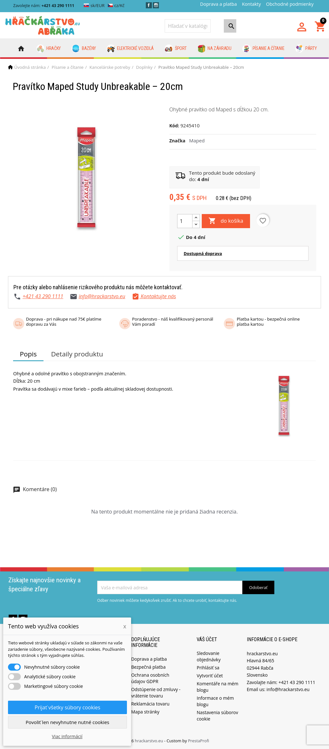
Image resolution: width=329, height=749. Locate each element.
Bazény (84, 48)
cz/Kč (116, 5)
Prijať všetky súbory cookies (67, 707)
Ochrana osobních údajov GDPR (150, 678)
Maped (197, 140)
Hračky (48, 48)
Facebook (149, 5)
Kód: (174, 126)
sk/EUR (94, 5)
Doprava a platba (218, 4)
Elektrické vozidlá (130, 48)
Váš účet (207, 639)
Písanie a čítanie (263, 48)
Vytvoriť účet (210, 676)
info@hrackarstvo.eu (102, 296)
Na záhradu (214, 48)
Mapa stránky (145, 712)
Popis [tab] (28, 353)
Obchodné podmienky (290, 4)
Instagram (156, 5)
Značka (177, 141)
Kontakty (251, 4)
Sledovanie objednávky (209, 656)
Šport (175, 48)
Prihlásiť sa (208, 668)
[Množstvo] (184, 221)
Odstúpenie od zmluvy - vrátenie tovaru (155, 692)
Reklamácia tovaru (150, 704)
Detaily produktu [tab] (77, 353)
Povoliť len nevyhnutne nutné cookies (67, 722)
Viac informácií (67, 736)
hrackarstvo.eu (149, 741)
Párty (306, 48)
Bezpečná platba (148, 667)
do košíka (225, 221)
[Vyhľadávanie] (188, 26)
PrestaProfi (198, 741)
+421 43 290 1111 (42, 296)
